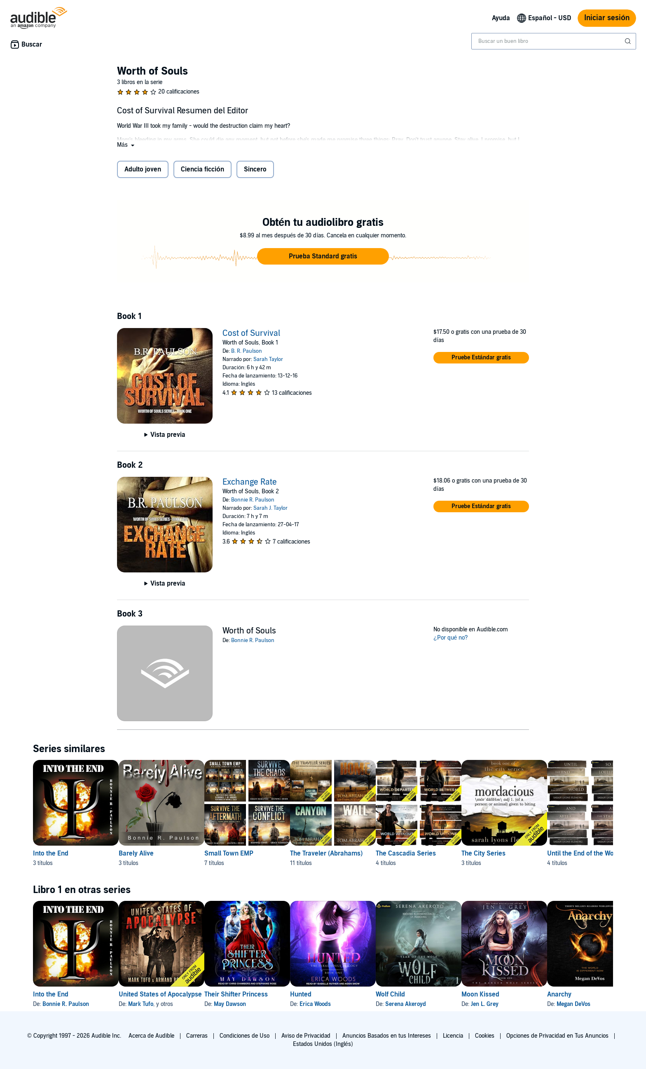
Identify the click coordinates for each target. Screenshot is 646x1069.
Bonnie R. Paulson (252, 500)
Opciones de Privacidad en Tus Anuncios (557, 1035)
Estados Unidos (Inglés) (323, 1044)
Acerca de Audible (151, 1035)
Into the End (50, 994)
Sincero (255, 169)
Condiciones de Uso (244, 1035)
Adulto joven (142, 169)
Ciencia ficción (202, 169)
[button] (126, 144)
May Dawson (256, 1004)
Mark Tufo (153, 1004)
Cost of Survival (251, 333)
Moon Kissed (546, 994)
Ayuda (501, 18)
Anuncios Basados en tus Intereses (386, 1035)
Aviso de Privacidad (305, 1035)
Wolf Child (443, 994)
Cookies (484, 1035)
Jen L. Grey (550, 1004)
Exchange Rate (249, 482)
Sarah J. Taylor (270, 508)
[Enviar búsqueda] (628, 41)
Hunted (340, 994)
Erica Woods (354, 1004)
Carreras (197, 1035)
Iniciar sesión (607, 18)
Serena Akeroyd (458, 1004)
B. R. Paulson (246, 351)
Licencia (453, 1035)
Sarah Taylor (268, 359)
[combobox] (553, 41)
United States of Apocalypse (173, 994)
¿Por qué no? (450, 637)
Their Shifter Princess (262, 994)
